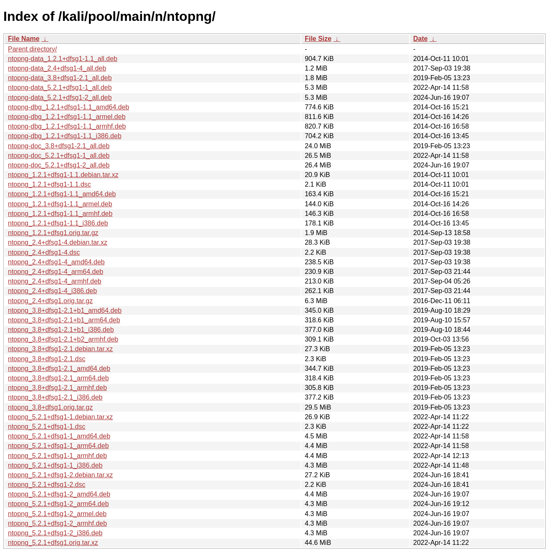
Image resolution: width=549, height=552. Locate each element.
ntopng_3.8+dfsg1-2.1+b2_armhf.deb (63, 339)
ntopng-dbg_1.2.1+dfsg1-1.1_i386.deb (64, 135)
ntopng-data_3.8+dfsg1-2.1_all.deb (60, 77)
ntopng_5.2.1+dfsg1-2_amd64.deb (59, 494)
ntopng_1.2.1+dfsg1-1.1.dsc (49, 184)
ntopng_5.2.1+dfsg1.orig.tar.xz (53, 542)
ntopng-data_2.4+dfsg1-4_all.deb (57, 68)
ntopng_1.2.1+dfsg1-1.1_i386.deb (58, 223)
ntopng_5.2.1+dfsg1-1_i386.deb (55, 465)
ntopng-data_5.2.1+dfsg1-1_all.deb (60, 87)
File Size (318, 38)
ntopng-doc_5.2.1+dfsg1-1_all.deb (58, 155)
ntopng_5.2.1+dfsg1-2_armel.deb (57, 513)
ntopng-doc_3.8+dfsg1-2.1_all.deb (58, 145)
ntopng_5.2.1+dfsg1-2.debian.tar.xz (60, 475)
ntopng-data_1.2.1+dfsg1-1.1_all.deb (62, 58)
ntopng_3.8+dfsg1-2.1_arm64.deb (58, 378)
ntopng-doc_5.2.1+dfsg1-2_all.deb (58, 165)
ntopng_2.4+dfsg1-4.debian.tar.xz (57, 242)
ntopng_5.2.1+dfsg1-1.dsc (46, 426)
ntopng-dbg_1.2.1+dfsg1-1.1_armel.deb (67, 116)
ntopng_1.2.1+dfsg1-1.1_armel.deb (60, 204)
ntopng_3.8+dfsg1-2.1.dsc (46, 358)
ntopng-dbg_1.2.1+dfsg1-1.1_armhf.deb (67, 126)
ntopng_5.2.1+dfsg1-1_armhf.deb (57, 455)
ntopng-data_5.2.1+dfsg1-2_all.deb (60, 97)
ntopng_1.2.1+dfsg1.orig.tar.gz (53, 232)
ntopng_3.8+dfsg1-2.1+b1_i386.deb (61, 329)
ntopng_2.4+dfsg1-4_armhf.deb (54, 281)
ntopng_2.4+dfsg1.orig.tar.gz (50, 300)
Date (420, 38)
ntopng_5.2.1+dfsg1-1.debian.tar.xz (60, 416)
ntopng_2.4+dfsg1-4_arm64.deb (55, 271)
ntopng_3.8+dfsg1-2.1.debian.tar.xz (60, 348)
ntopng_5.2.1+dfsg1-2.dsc (46, 484)
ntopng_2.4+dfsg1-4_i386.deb (52, 290)
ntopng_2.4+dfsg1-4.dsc (44, 252)
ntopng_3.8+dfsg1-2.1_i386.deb (55, 397)
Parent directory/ (32, 49)
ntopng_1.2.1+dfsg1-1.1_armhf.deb (60, 213)
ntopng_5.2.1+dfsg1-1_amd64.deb (59, 436)
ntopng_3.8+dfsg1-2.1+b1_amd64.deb (64, 310)
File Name (24, 38)
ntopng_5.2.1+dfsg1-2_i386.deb (55, 533)
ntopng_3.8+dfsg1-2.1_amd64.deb (59, 368)
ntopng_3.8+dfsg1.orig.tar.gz (50, 407)
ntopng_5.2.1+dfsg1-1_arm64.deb (58, 445)
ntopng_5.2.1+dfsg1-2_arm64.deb (58, 503)
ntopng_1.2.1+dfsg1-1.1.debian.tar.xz (63, 174)
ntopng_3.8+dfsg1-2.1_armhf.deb (57, 387)
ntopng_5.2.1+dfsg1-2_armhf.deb (57, 523)
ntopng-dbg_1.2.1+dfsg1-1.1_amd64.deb (68, 107)
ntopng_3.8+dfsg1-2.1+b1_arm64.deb (64, 320)
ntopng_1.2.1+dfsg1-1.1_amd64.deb (62, 194)
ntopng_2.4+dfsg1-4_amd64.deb (56, 262)
